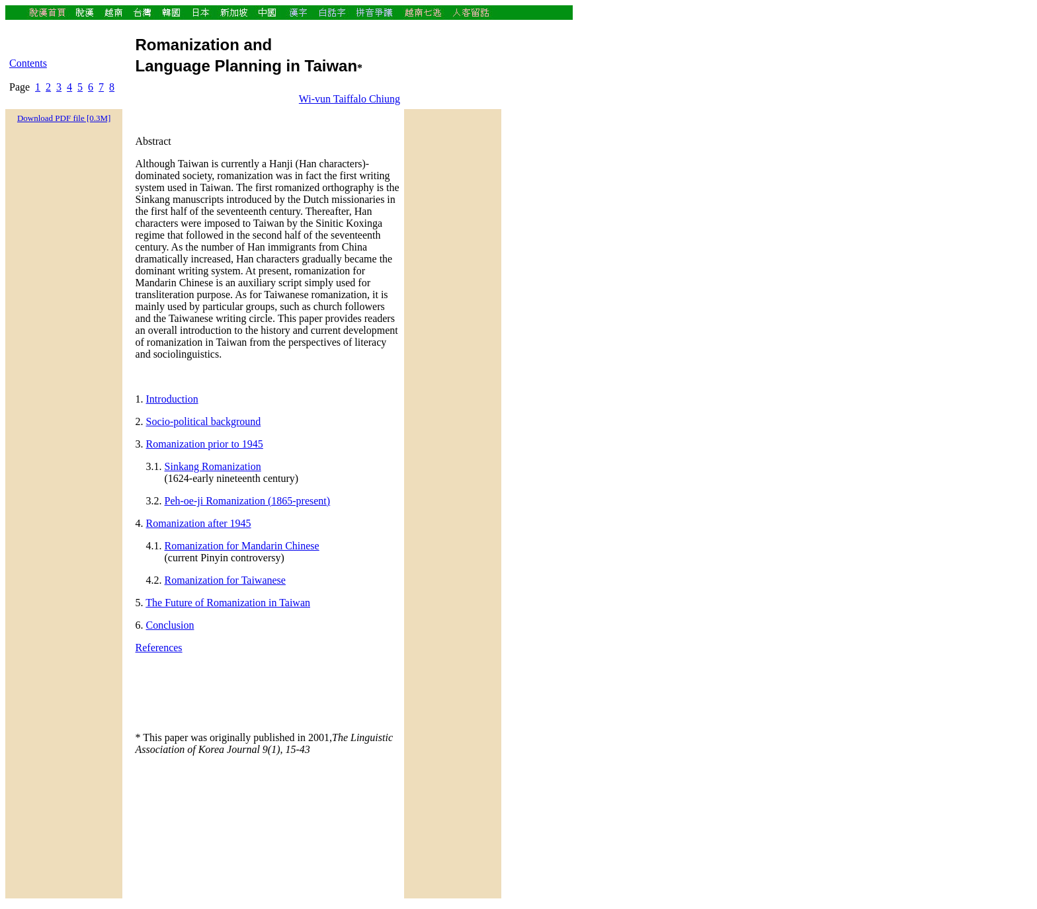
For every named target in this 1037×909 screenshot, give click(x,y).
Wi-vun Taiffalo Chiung (349, 98)
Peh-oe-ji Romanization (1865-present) (248, 500)
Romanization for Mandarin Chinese (242, 545)
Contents (28, 63)
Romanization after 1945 (198, 523)
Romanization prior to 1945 (204, 444)
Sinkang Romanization (213, 466)
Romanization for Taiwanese (225, 580)
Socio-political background (203, 421)
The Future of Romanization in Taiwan (227, 602)
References (159, 647)
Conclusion (170, 625)
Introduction (172, 399)
